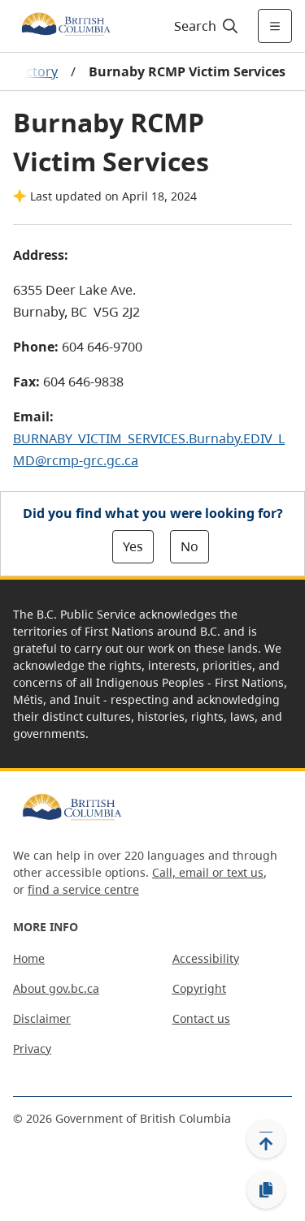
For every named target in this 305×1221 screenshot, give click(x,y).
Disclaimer (42, 1018)
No (189, 546)
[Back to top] (265, 1139)
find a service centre (83, 889)
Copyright (199, 988)
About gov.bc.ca (56, 988)
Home (29, 958)
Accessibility (205, 958)
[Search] (204, 26)
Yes (133, 546)
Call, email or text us (208, 872)
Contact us (201, 1018)
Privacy (32, 1048)
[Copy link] (265, 1190)
